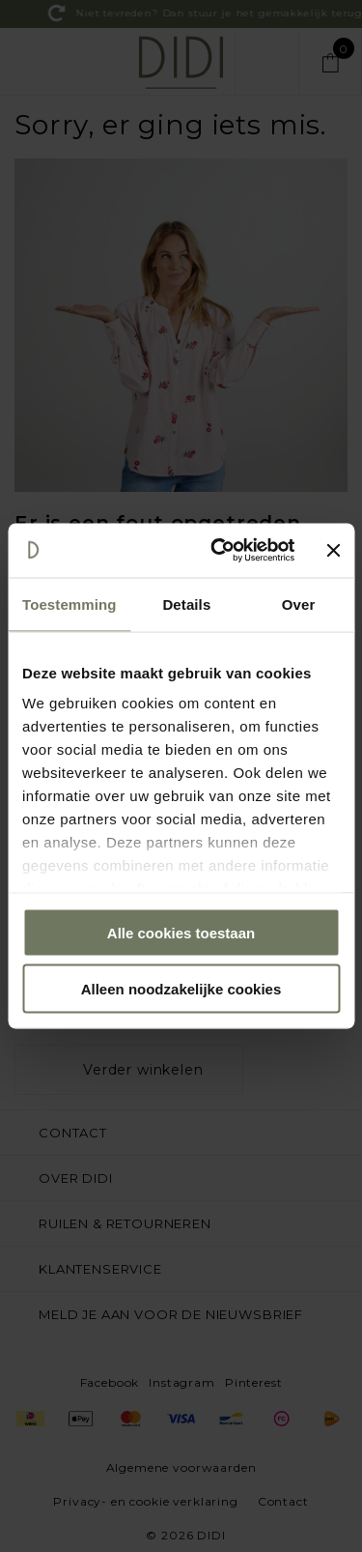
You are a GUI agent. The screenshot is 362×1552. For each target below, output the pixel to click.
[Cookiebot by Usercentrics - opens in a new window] (219, 550)
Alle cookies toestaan (181, 932)
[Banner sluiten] (333, 550)
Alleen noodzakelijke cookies (181, 989)
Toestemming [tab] (69, 603)
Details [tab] (186, 603)
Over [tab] (299, 603)
